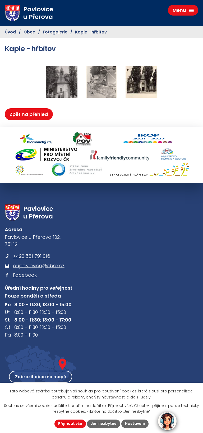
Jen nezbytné (104, 423)
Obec (29, 32)
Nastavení (135, 423)
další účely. (140, 397)
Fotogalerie (55, 32)
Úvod (10, 32)
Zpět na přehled (29, 114)
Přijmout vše (70, 423)
